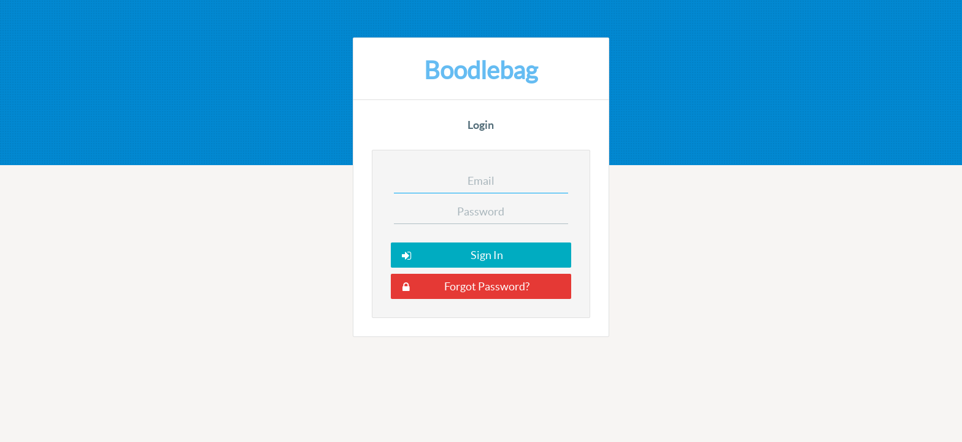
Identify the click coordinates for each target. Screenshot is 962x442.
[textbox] (481, 181)
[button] (481, 255)
